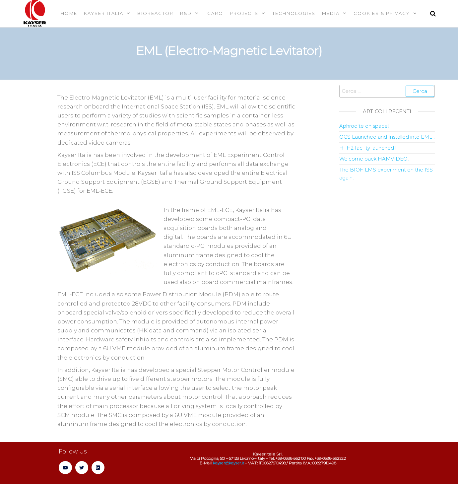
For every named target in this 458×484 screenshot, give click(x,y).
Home (69, 13)
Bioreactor (155, 13)
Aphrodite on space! (364, 126)
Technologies (293, 13)
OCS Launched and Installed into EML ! (386, 137)
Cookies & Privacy (382, 13)
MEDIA (331, 13)
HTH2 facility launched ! (367, 148)
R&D (186, 13)
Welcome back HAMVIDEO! (374, 159)
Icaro (214, 13)
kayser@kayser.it (228, 462)
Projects (244, 13)
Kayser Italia (103, 13)
